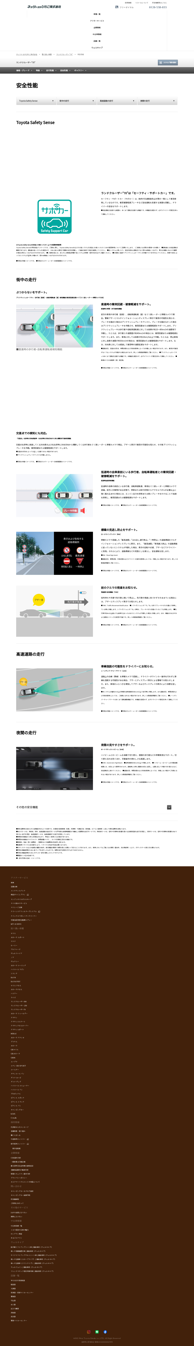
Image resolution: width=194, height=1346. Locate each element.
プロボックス (15, 1094)
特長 (38, 70)
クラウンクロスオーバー (20, 1026)
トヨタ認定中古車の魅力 (20, 1230)
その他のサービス (19, 1208)
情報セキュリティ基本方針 (20, 1174)
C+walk (14, 1118)
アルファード (15, 949)
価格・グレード (23, 70)
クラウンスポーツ (17, 1029)
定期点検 (14, 887)
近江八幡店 (15, 1309)
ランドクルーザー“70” (25, 62)
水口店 (13, 1304)
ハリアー (14, 993)
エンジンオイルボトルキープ (21, 899)
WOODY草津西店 (18, 1280)
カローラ (14, 1046)
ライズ (13, 997)
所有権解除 (15, 1199)
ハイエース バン (17, 1090)
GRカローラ (15, 1054)
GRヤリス (14, 1050)
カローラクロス (16, 989)
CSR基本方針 (16, 1158)
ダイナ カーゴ (16, 1078)
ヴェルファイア (16, 953)
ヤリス (13, 933)
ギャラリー (79, 70)
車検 (12, 883)
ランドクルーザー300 (19, 1001)
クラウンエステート (18, 1022)
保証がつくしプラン (18, 894)
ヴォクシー (15, 961)
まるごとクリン (16, 1238)
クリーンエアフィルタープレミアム (24, 911)
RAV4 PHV (15, 981)
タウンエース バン (17, 1074)
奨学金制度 (15, 1148)
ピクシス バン (16, 1106)
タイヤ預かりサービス (19, 903)
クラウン (14, 1017)
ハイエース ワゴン (17, 969)
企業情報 (15, 1153)
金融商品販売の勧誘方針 (20, 1170)
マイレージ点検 (16, 907)
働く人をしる (15, 1135)
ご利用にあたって (17, 1203)
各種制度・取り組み (18, 1131)
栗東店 (13, 1296)
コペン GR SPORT (18, 1066)
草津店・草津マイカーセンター (22, 1293)
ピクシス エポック (17, 1098)
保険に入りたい (16, 1216)
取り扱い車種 (17, 929)
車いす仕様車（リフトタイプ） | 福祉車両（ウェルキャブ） (32, 1263)
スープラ (14, 1062)
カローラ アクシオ (18, 1038)
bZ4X (13, 1114)
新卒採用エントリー (18, 1144)
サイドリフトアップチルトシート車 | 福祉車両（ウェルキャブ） (34, 1255)
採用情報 (15, 1122)
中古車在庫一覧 (16, 1226)
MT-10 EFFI (16, 924)
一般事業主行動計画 (18, 1162)
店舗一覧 (15, 1276)
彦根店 (13, 1313)
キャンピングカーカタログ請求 (22, 1191)
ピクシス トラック (17, 1102)
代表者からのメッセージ (20, 1127)
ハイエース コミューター (20, 1086)
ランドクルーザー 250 (19, 1006)
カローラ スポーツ (17, 937)
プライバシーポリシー (19, 1178)
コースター (15, 1070)
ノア (13, 957)
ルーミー (14, 945)
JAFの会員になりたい (19, 1212)
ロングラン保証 (16, 1234)
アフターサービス (19, 878)
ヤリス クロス (16, 985)
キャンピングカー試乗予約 (20, 1195)
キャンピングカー (17, 1110)
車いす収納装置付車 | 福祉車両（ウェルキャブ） (28, 1251)
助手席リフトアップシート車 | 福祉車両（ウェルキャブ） (32, 1247)
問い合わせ (16, 1186)
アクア (14, 941)
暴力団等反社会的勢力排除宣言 (22, 1166)
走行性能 (50, 70)
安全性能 (64, 70)
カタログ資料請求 (167, 62)
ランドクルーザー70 (18, 1009)
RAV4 (13, 977)
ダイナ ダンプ (16, 1082)
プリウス (14, 1042)
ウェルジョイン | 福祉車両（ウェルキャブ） (27, 1267)
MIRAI (13, 1033)
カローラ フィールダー (19, 1013)
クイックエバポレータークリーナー (24, 916)
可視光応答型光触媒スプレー (21, 920)
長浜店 (13, 1316)
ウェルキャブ (17, 1242)
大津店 (13, 1288)
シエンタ (14, 973)
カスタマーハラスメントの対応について (25, 1182)
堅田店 (13, 1284)
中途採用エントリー (18, 1139)
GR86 (13, 1058)
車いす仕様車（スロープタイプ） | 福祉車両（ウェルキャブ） (33, 1259)
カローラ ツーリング (18, 965)
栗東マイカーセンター (19, 1321)
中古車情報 (16, 1221)
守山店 (13, 1300)
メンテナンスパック (18, 891)
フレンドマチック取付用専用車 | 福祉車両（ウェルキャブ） (32, 1271)
